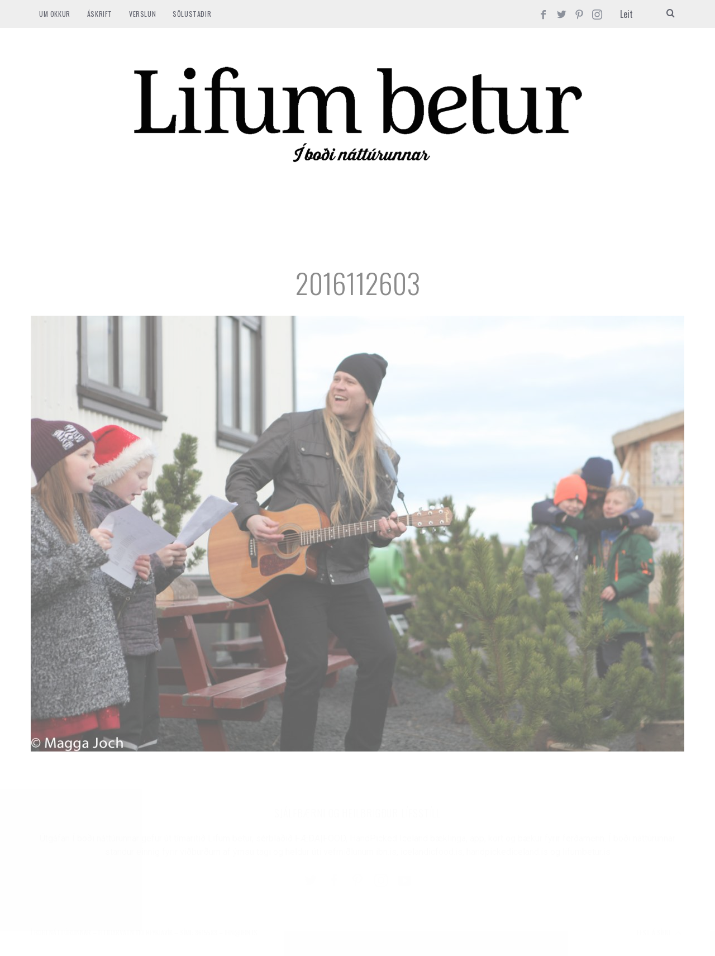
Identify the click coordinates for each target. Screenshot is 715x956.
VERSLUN (142, 13)
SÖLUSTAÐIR (192, 13)
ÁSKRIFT (99, 13)
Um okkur (54, 13)
